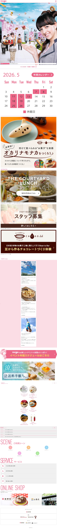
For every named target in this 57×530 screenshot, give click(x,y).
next (56, 303)
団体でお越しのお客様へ (9, 481)
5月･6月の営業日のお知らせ (14, 63)
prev (0, 303)
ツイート (30, 527)
